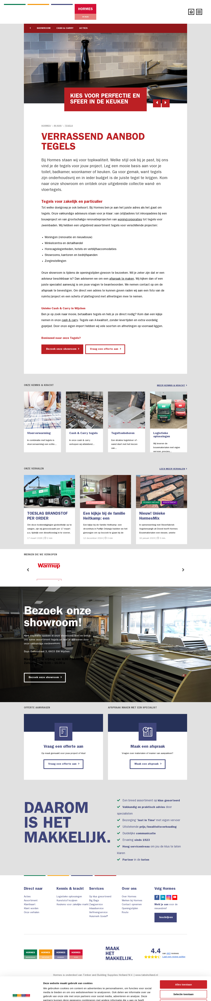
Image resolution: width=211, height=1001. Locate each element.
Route (125, 912)
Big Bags (94, 901)
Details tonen (178, 994)
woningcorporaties (130, 219)
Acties (83, 28)
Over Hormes (129, 897)
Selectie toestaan (183, 970)
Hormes (46, 126)
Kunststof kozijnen (67, 901)
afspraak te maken (121, 279)
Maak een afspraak (148, 763)
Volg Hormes (165, 889)
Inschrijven (166, 917)
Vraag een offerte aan (105, 349)
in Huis (58, 126)
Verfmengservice (98, 912)
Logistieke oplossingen (69, 897)
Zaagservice (96, 905)
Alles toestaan (183, 960)
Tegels (69, 126)
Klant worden (31, 909)
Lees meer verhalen (173, 469)
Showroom (43, 28)
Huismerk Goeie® (98, 916)
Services (96, 889)
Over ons (129, 889)
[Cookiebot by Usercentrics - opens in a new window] (21, 994)
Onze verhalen (31, 912)
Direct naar (33, 889)
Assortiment (31, 901)
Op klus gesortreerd (100, 897)
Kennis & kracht (70, 889)
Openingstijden (130, 909)
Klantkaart (29, 905)
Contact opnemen (132, 905)
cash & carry (70, 320)
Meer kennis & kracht (172, 385)
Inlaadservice (96, 909)
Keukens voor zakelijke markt (73, 905)
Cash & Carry (64, 28)
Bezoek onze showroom (62, 349)
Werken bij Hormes (132, 901)
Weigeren (183, 980)
